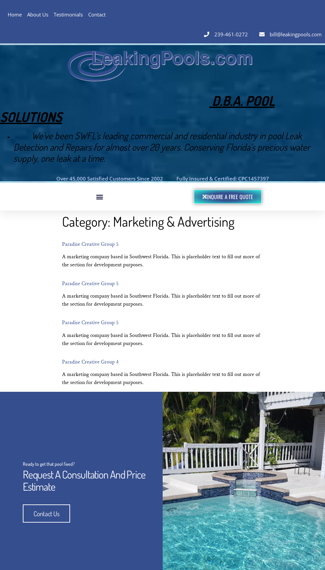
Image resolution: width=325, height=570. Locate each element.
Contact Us (47, 513)
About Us (37, 14)
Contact (97, 14)
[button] (99, 196)
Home (15, 14)
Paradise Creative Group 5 (90, 244)
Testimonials (68, 14)
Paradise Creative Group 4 (90, 362)
